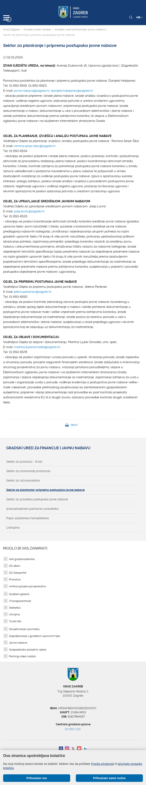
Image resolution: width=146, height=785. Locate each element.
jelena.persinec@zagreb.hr (33, 292)
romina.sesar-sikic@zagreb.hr (35, 146)
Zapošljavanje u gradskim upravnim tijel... (35, 636)
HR (139, 17)
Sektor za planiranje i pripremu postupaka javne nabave (45, 490)
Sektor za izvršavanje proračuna (28, 471)
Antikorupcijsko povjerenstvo (27, 586)
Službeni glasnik (19, 594)
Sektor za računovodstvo (23, 480)
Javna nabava (18, 642)
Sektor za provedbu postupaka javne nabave (37, 499)
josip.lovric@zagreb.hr (29, 211)
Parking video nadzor (22, 656)
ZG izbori (14, 565)
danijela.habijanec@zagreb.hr (72, 91)
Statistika (14, 607)
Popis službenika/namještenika (27, 518)
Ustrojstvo (13, 527)
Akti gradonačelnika (22, 559)
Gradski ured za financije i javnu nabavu (80, 29)
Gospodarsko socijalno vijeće (27, 649)
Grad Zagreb (11, 29)
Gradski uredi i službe (37, 29)
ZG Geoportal (17, 572)
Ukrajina (14, 614)
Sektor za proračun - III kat (24, 461)
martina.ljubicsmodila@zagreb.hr (37, 347)
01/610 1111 (73, 729)
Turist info (15, 621)
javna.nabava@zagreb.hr (32, 91)
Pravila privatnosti (102, 764)
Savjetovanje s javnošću (24, 629)
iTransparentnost (20, 601)
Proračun (15, 579)
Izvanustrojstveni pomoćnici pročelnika (32, 508)
